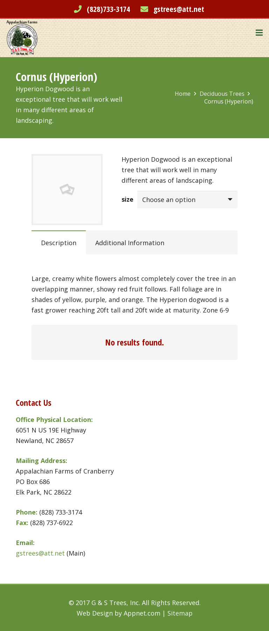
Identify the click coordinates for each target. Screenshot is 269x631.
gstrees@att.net (178, 9)
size (127, 199)
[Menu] (259, 32)
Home (183, 94)
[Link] (21, 37)
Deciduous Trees (222, 94)
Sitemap (180, 613)
